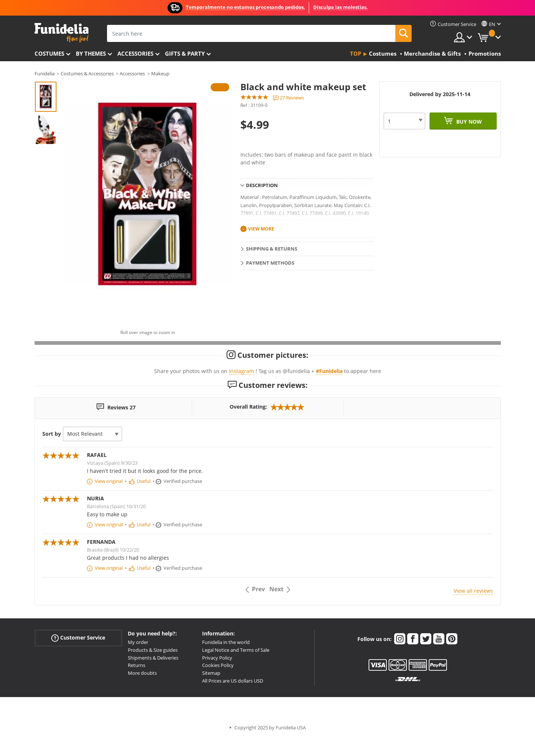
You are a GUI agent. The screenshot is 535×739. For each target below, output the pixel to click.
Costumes (49, 53)
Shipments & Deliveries (153, 657)
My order (138, 642)
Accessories (135, 53)
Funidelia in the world (226, 642)
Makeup (160, 73)
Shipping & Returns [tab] (271, 248)
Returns (136, 665)
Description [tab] (262, 185)
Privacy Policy (217, 657)
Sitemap (211, 673)
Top (355, 53)
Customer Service (78, 638)
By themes (91, 53)
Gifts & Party (185, 53)
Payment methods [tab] (270, 262)
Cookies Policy (218, 665)
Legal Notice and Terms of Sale (235, 650)
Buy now (468, 121)
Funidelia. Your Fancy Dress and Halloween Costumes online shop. (61, 33)
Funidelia (45, 73)
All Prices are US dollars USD (232, 680)
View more (261, 229)
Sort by (51, 433)
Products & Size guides (153, 650)
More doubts (142, 673)
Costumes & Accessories (87, 73)
